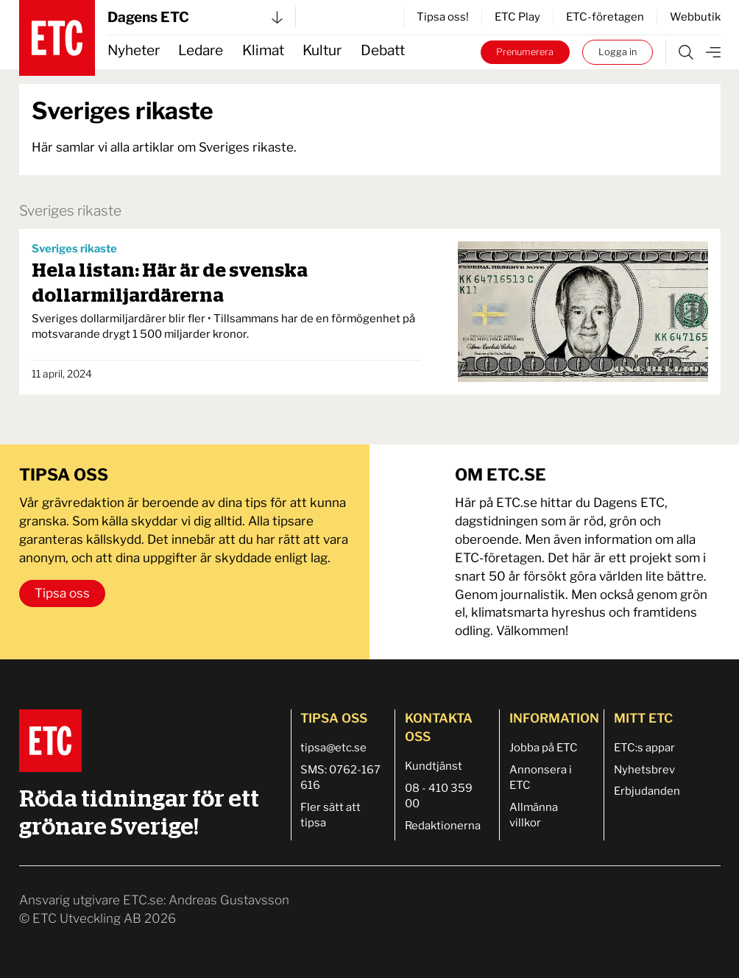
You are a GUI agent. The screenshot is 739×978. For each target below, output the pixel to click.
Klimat (263, 50)
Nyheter (133, 50)
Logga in (617, 51)
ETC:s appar (644, 747)
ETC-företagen (605, 17)
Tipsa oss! (443, 17)
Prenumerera (525, 51)
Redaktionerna (443, 825)
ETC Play (517, 17)
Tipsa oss (62, 593)
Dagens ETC (195, 17)
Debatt (383, 50)
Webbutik (695, 17)
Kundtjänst (433, 766)
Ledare (200, 50)
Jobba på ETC (543, 747)
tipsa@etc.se (333, 747)
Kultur (322, 50)
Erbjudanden (647, 791)
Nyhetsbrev (644, 769)
